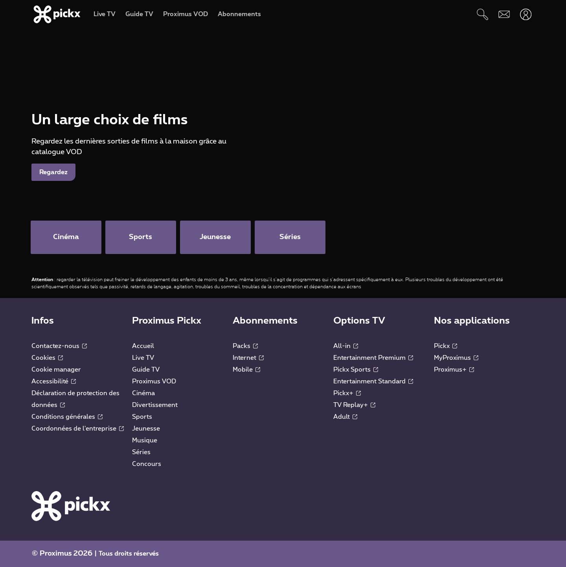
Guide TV (146, 369)
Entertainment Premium (373, 358)
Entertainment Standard (373, 381)
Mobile (246, 369)
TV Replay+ (354, 405)
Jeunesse (146, 428)
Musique (144, 440)
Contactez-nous (59, 346)
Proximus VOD (154, 381)
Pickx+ (347, 393)
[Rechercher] (482, 14)
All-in (345, 346)
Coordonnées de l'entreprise (77, 428)
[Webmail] (504, 14)
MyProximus (456, 358)
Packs (245, 346)
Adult (345, 417)
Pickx (445, 346)
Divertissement (155, 405)
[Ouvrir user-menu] (526, 14)
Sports (142, 417)
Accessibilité (53, 381)
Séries (141, 452)
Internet (248, 358)
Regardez (53, 172)
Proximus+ (454, 369)
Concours (146, 464)
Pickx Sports (355, 369)
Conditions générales (67, 417)
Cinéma (143, 393)
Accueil (143, 346)
